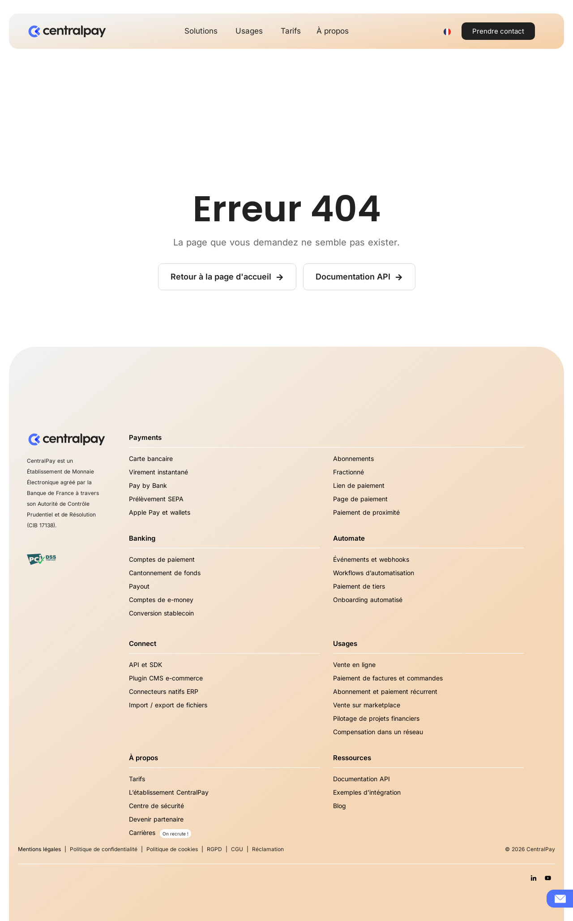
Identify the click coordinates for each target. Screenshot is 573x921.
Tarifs (137, 779)
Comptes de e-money (161, 599)
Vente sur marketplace (366, 705)
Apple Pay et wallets (159, 512)
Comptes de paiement (162, 559)
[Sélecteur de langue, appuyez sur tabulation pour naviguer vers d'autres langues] (447, 31)
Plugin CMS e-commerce (166, 678)
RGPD (214, 849)
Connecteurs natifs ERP (163, 691)
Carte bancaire (151, 458)
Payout (139, 586)
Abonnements (353, 458)
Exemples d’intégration (367, 792)
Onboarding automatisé (367, 599)
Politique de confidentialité (103, 849)
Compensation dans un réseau (378, 732)
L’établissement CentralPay (169, 792)
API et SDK (145, 664)
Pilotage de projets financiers (376, 718)
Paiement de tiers (359, 586)
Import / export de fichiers (168, 705)
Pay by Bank (148, 485)
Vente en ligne (354, 664)
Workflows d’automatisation (373, 573)
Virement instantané (158, 472)
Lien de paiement (359, 485)
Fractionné (348, 472)
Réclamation (268, 849)
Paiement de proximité (366, 512)
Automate (349, 538)
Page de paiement (360, 499)
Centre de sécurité (156, 805)
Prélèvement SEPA (156, 499)
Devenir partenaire (156, 819)
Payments (145, 437)
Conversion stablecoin (161, 613)
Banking (142, 538)
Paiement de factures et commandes (388, 678)
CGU (237, 849)
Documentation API (361, 779)
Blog (339, 805)
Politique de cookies (172, 849)
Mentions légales (39, 849)
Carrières (142, 832)
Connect (142, 643)
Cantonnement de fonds (165, 573)
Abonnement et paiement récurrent (385, 691)
